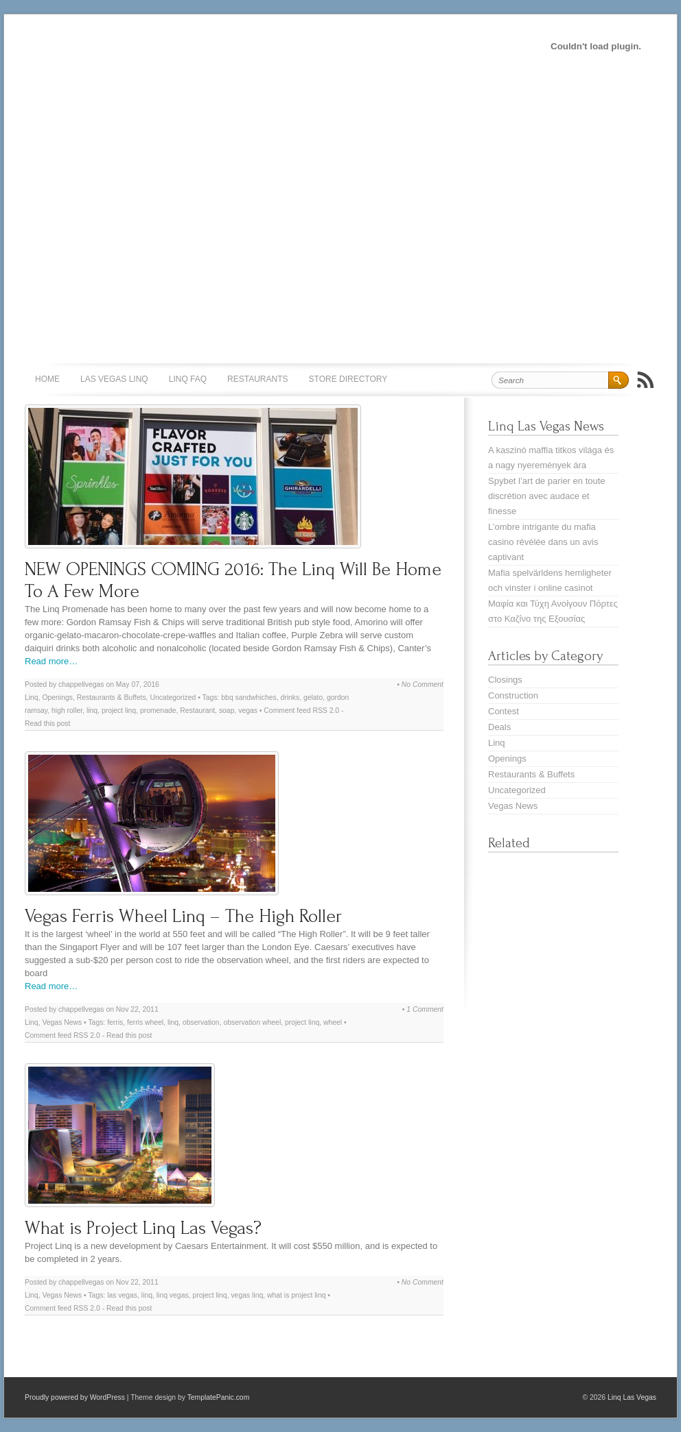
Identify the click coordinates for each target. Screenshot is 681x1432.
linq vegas (173, 1295)
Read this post (47, 723)
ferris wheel (145, 1022)
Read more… (51, 661)
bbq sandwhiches (248, 697)
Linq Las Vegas (632, 1397)
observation (201, 1022)
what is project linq (296, 1295)
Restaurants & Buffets (111, 697)
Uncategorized (173, 697)
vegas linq (247, 1295)
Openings (57, 697)
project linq (119, 710)
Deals (499, 727)
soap (227, 710)
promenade (158, 710)
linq (91, 710)
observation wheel (252, 1022)
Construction (513, 695)
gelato (313, 697)
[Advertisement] (132, 142)
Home (47, 379)
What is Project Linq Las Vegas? (143, 1228)
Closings (505, 680)
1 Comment (424, 1009)
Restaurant (197, 710)
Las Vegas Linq (114, 379)
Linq (31, 697)
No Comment (422, 684)
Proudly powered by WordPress (75, 1397)
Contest (503, 711)
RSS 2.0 (325, 710)
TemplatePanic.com (218, 1397)
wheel (332, 1022)
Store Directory (348, 379)
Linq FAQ (188, 379)
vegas (247, 710)
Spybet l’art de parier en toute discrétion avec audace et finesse (546, 496)
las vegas (122, 1295)
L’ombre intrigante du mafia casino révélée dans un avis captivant (543, 542)
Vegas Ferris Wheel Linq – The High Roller (183, 916)
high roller (66, 710)
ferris (115, 1022)
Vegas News (62, 1022)
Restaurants (257, 379)
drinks (289, 697)
